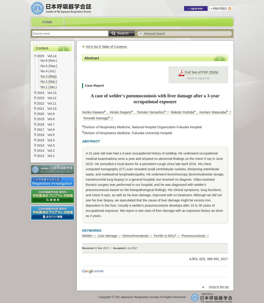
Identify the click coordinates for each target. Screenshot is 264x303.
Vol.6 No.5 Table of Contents (106, 47)
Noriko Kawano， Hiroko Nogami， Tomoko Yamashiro (124, 112)
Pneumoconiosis (193, 236)
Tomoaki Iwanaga (96, 118)
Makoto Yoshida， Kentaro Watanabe (199, 112)
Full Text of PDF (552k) (198, 72)
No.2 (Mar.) (49, 81)
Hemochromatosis (135, 236)
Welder (87, 236)
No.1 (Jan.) (49, 87)
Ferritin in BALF (164, 236)
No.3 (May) (49, 76)
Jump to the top (219, 287)
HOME (47, 22)
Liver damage (107, 236)
